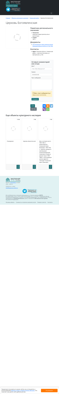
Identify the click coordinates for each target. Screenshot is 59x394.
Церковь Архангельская (29, 141)
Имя (33, 66)
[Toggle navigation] (51, 13)
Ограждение (10, 141)
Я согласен (49, 390)
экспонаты (13, 372)
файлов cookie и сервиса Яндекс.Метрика (23, 390)
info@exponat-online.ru (12, 377)
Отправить (35, 99)
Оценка (33, 72)
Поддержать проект (12, 6)
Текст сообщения (36, 78)
